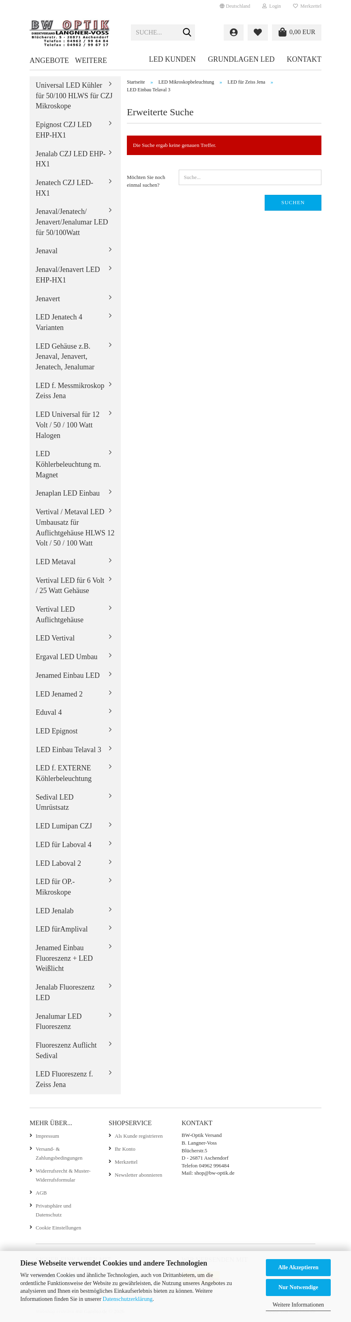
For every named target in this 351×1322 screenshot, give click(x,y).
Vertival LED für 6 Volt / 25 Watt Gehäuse (70, 585)
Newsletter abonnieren (138, 1175)
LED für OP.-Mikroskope (55, 887)
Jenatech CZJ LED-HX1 (64, 188)
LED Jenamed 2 (59, 694)
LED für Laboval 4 (63, 845)
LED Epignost (57, 731)
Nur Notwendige (298, 1287)
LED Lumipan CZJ (64, 826)
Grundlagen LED (241, 59)
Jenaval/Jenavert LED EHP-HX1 (68, 274)
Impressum (47, 1136)
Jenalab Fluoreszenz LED (65, 992)
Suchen (293, 202)
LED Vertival (55, 638)
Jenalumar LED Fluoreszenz (58, 1021)
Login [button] (271, 6)
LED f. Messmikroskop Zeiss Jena (70, 391)
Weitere (91, 60)
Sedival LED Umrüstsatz (54, 802)
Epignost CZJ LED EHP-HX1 (64, 130)
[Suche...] (187, 33)
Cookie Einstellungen (58, 1228)
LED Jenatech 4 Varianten (59, 322)
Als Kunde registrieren (139, 1136)
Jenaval (47, 251)
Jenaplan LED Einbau (68, 493)
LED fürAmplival (62, 929)
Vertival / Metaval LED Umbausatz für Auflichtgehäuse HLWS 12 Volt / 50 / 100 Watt (75, 527)
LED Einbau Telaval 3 (68, 750)
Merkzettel (307, 6)
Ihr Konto (125, 1149)
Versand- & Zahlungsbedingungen (59, 1153)
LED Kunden (172, 59)
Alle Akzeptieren (298, 1267)
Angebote (49, 60)
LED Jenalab (54, 911)
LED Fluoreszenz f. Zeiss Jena (64, 1079)
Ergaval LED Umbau (67, 657)
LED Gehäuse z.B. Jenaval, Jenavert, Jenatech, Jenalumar (65, 356)
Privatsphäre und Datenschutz (53, 1210)
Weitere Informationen (298, 1305)
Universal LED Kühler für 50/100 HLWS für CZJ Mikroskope (74, 95)
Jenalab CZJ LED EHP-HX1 (70, 159)
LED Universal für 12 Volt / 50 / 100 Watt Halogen (67, 424)
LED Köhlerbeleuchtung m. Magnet (68, 464)
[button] (235, 6)
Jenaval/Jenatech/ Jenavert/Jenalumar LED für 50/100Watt (72, 221)
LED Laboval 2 (58, 863)
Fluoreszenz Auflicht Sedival (66, 1050)
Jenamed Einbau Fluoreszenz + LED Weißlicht (64, 958)
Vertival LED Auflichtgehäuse (59, 614)
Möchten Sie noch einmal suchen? (146, 181)
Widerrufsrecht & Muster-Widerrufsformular (63, 1175)
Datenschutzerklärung (127, 1299)
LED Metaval (55, 562)
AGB (41, 1193)
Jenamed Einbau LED (68, 675)
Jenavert (48, 299)
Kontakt (304, 59)
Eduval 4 (49, 712)
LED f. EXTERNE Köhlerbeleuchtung (64, 773)
